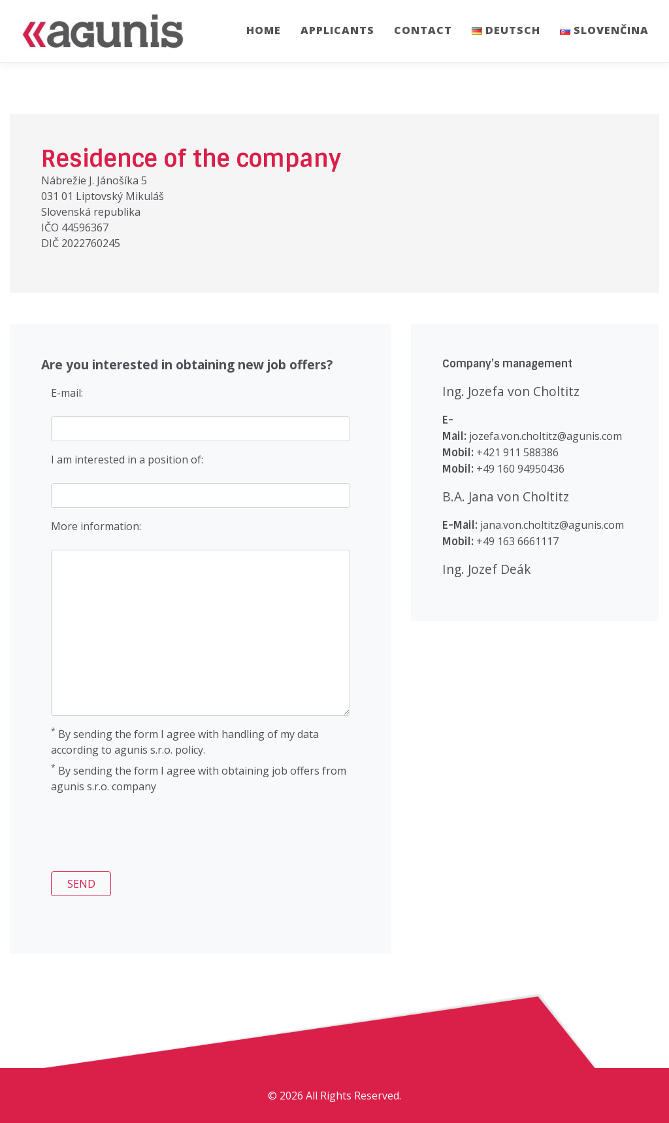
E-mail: (67, 393)
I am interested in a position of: (127, 459)
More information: (96, 526)
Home (263, 30)
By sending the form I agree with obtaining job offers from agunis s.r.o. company (198, 778)
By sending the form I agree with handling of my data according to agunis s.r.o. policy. (185, 741)
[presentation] (140, 835)
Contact (423, 30)
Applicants (337, 30)
